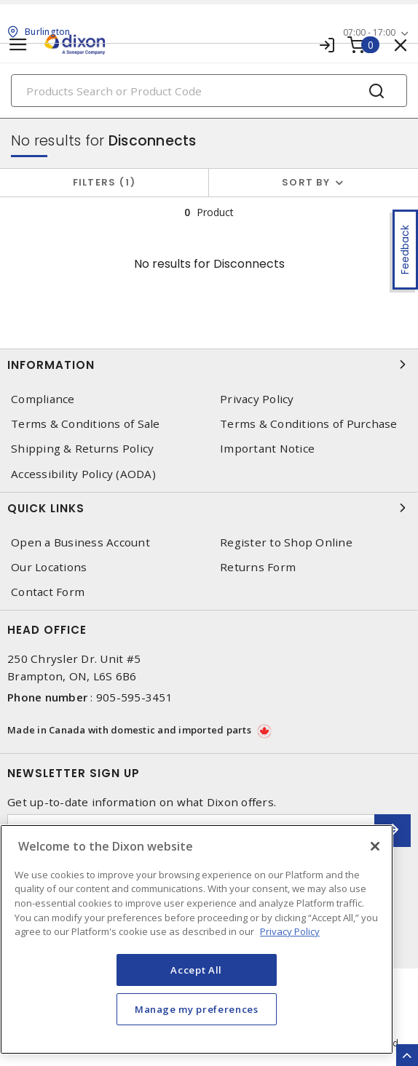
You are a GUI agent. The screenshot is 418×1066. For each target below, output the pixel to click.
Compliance (43, 399)
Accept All (196, 969)
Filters (104, 182)
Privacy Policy (257, 399)
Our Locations (49, 567)
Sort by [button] (306, 182)
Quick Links (209, 508)
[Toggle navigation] (18, 45)
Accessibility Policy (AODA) (83, 474)
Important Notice (267, 449)
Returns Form (258, 567)
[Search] (209, 90)
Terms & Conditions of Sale (85, 424)
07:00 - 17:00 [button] (369, 32)
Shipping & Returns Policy (82, 449)
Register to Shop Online (286, 542)
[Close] (375, 846)
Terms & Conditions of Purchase (309, 424)
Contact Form (47, 592)
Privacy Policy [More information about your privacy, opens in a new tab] (290, 931)
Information (209, 365)
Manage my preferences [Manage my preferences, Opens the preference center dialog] (197, 1009)
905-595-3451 (134, 697)
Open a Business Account (80, 542)
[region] (196, 939)
